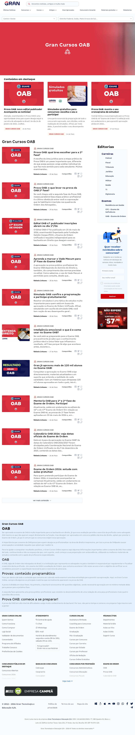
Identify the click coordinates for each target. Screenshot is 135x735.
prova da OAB (110, 542)
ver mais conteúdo (42, 500)
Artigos (53, 10)
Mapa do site (82, 704)
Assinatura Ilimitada (77, 620)
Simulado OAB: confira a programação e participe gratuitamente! (57, 295)
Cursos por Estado (77, 648)
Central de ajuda (44, 620)
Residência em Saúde (113, 205)
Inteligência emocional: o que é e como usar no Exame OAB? (57, 331)
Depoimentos (109, 620)
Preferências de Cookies (12, 651)
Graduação (74, 632)
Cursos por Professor (78, 651)
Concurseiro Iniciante (87, 10)
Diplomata (108, 194)
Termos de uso (67, 704)
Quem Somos (7, 620)
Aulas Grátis (108, 632)
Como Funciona (8, 624)
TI (104, 189)
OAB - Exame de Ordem (114, 216)
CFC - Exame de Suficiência (110, 210)
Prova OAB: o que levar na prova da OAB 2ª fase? (55, 189)
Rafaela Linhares (40, 174)
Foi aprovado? (47, 647)
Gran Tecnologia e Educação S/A (60, 719)
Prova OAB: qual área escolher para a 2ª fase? (58, 153)
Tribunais (108, 167)
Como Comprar (8, 628)
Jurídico (107, 171)
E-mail (40, 632)
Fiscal (106, 162)
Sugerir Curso (109, 636)
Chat (39, 624)
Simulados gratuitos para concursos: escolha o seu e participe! (62, 112)
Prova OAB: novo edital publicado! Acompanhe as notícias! (23, 110)
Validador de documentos (13, 636)
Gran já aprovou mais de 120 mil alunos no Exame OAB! (58, 366)
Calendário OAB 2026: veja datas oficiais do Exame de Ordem (54, 435)
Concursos (26, 10)
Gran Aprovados (68, 10)
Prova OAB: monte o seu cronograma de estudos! (105, 110)
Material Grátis (109, 624)
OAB (26, 532)
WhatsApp (41, 628)
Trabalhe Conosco (9, 648)
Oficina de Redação (77, 655)
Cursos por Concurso (78, 640)
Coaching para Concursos (80, 624)
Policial (107, 158)
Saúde (106, 185)
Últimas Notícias (9, 10)
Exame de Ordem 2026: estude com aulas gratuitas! (55, 470)
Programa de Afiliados (11, 644)
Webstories (127, 10)
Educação (108, 176)
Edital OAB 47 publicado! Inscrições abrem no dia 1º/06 (55, 224)
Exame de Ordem (76, 628)
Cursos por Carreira (77, 644)
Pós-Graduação (76, 636)
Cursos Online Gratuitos (79, 659)
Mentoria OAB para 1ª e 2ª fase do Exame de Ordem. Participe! (55, 402)
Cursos (40, 10)
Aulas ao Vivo (108, 628)
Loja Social (6, 632)
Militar (106, 180)
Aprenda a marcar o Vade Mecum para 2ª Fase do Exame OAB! (57, 260)
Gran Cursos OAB (12, 129)
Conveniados (7, 640)
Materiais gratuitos (109, 10)
